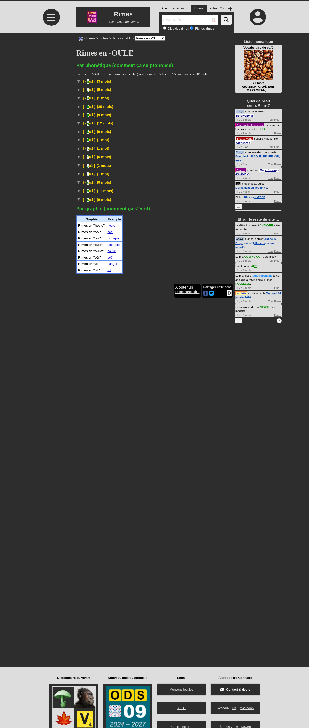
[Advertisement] (50, 74)
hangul (112, 615)
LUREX (260, 129)
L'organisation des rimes (251, 187)
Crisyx (239, 111)
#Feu (203, 536)
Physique (102, 404)
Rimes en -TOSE (254, 197)
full (109, 621)
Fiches (103, 38)
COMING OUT (253, 256)
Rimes (90, 38)
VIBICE (264, 307)
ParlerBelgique (141, 434)
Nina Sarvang (244, 138)
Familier (132, 183)
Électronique (112, 225)
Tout (270, 119)
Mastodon (247, 708)
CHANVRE (266, 225)
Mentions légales (181, 689)
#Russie (157, 101)
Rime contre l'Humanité (250, 125)
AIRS (254, 266)
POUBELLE (242, 283)
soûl (110, 608)
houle (111, 576)
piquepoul (114, 589)
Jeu (102, 369)
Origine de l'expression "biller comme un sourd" (255, 242)
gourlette (241, 293)
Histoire (102, 101)
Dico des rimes (178, 28)
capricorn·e (243, 142)
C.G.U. (181, 708)
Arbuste (108, 95)
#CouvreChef (194, 268)
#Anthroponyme (262, 275)
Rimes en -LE (121, 38)
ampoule (113, 595)
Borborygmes (245, 115)
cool (110, 583)
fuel (148, 120)
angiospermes (165, 328)
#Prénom (105, 90)
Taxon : (106, 332)
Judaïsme (106, 210)
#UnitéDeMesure (147, 404)
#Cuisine (83, 258)
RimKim (240, 170)
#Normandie (100, 258)
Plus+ (277, 119)
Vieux (145, 183)
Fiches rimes (204, 28)
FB (234, 708)
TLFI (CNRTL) (112, 187)
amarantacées (170, 95)
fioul (202, 131)
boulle (111, 602)
